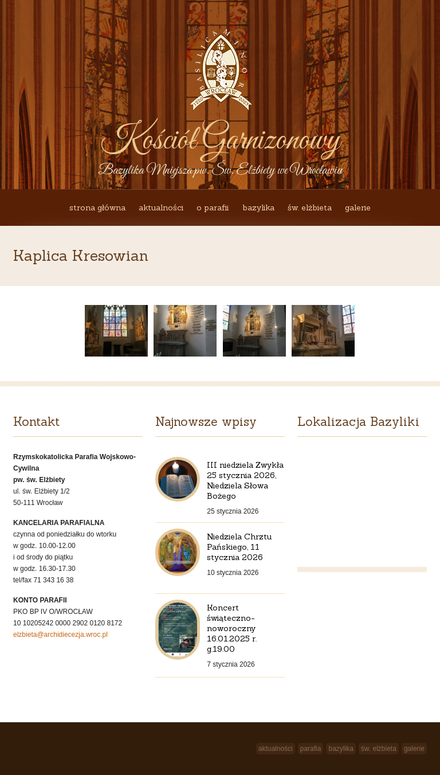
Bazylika (258, 207)
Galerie (358, 207)
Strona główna (97, 207)
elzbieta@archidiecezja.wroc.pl (60, 635)
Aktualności (161, 207)
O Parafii (213, 207)
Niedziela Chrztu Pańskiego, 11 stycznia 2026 (239, 546)
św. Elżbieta (310, 207)
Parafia (310, 749)
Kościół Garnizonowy (220, 140)
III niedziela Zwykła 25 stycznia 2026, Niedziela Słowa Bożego (245, 480)
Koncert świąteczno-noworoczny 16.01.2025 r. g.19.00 (232, 628)
